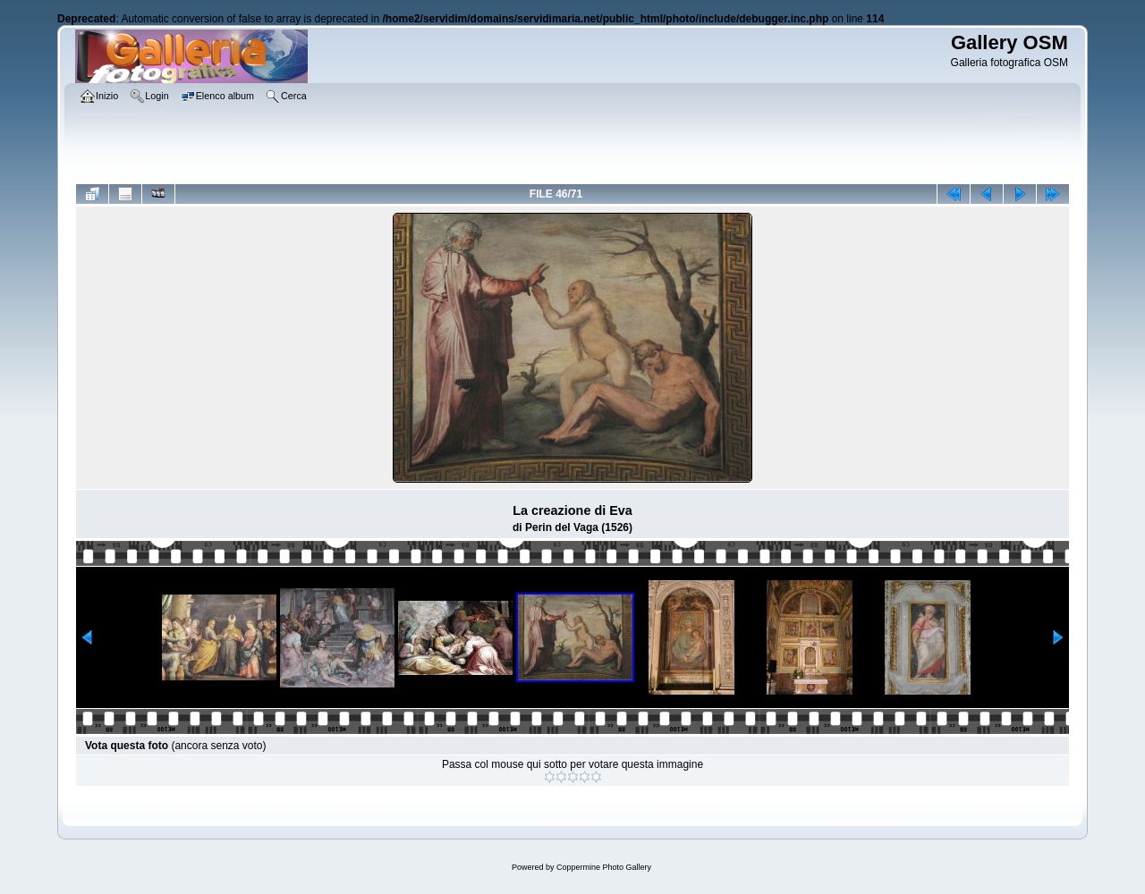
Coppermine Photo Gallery (603, 867)
